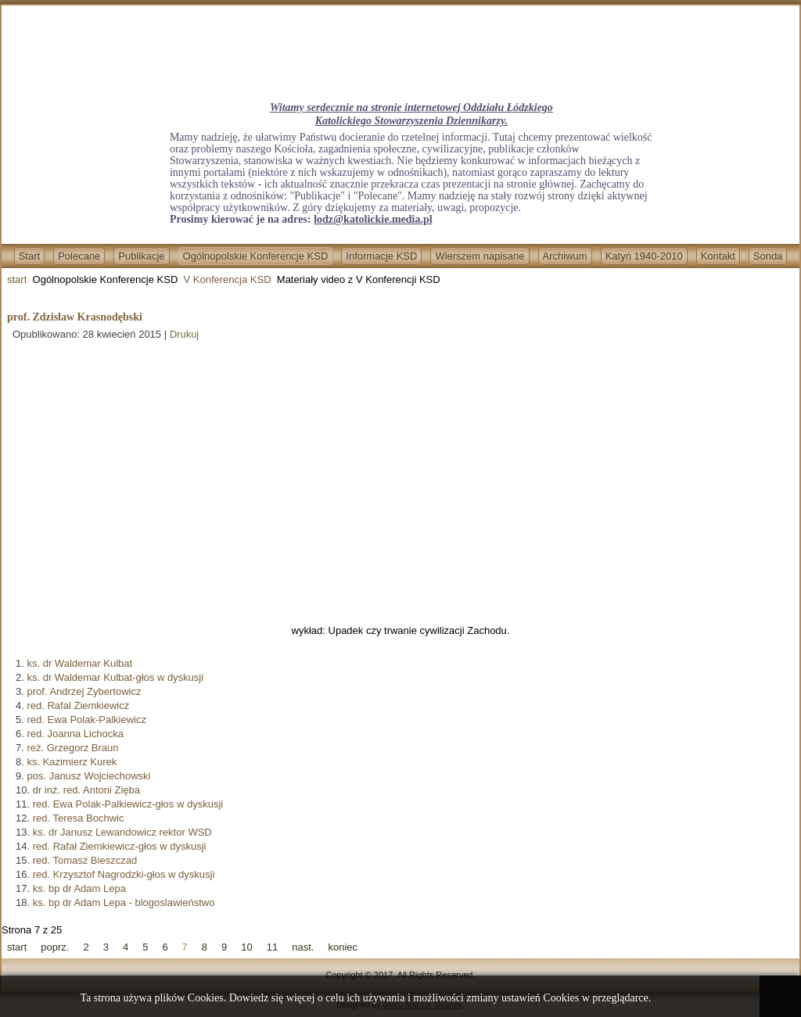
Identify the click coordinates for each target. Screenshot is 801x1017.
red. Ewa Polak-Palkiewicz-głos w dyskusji (128, 804)
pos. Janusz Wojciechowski (88, 776)
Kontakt (718, 256)
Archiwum (565, 256)
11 (272, 947)
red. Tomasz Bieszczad (85, 860)
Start (29, 256)
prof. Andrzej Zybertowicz (84, 691)
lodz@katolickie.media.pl (373, 219)
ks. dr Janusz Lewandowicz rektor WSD (122, 832)
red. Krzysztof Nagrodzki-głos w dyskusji (124, 874)
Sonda (768, 256)
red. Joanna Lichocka (75, 733)
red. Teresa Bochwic (78, 818)
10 (246, 947)
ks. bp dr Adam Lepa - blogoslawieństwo (124, 902)
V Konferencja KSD (227, 279)
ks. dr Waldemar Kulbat (79, 663)
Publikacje (141, 256)
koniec (342, 947)
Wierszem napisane (479, 256)
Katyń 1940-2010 (644, 256)
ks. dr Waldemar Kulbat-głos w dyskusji (115, 677)
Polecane (79, 256)
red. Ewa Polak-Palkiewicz (86, 719)
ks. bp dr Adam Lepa (79, 888)
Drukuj (184, 334)
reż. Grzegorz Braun (72, 748)
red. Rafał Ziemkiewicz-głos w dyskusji (120, 846)
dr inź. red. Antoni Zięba (86, 790)
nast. (303, 947)
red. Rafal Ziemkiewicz (78, 705)
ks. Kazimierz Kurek (72, 762)
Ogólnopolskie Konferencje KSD (256, 256)
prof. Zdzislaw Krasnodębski (74, 317)
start (17, 279)
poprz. (55, 947)
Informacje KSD (381, 256)
